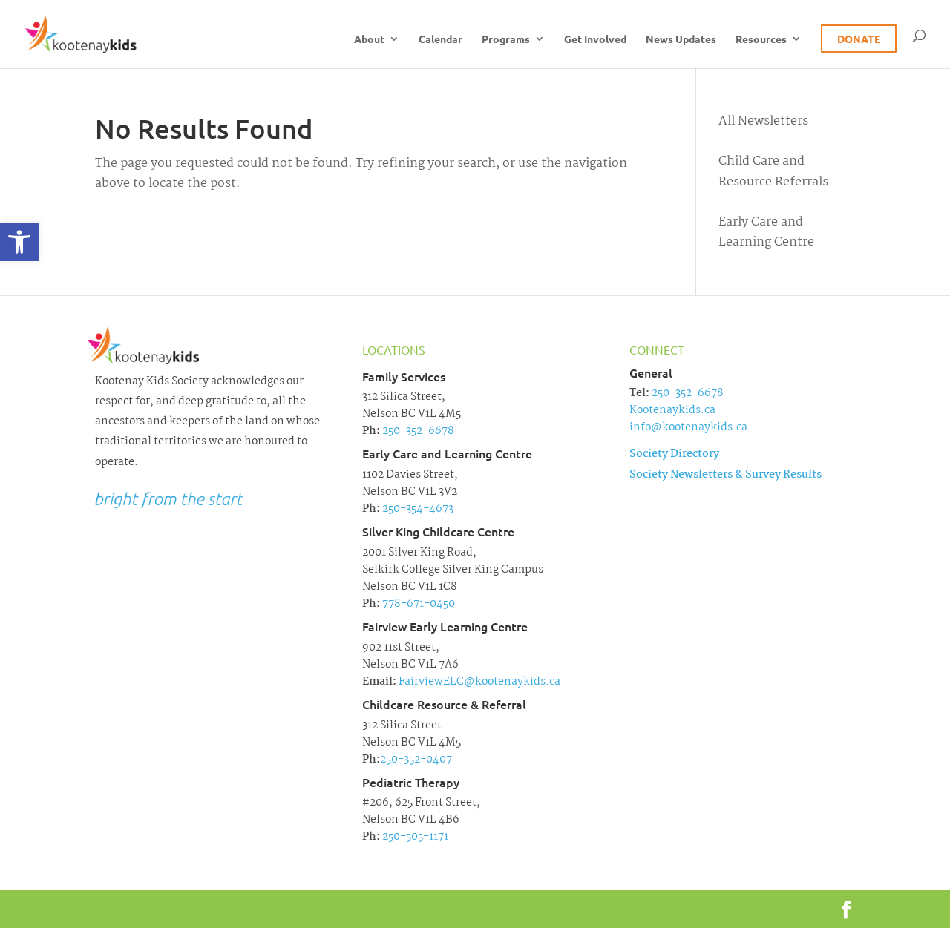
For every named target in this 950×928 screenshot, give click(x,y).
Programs (506, 39)
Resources (761, 39)
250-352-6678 (417, 431)
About (369, 39)
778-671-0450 (417, 604)
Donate (858, 38)
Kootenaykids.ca (672, 410)
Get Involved (595, 39)
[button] (19, 242)
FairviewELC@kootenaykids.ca (478, 682)
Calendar (440, 39)
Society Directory (674, 454)
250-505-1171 (414, 837)
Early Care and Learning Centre (766, 232)
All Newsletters (763, 121)
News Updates (681, 39)
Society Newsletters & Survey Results (725, 475)
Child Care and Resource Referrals (773, 171)
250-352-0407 (416, 760)
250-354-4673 (416, 509)
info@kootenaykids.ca (688, 427)
